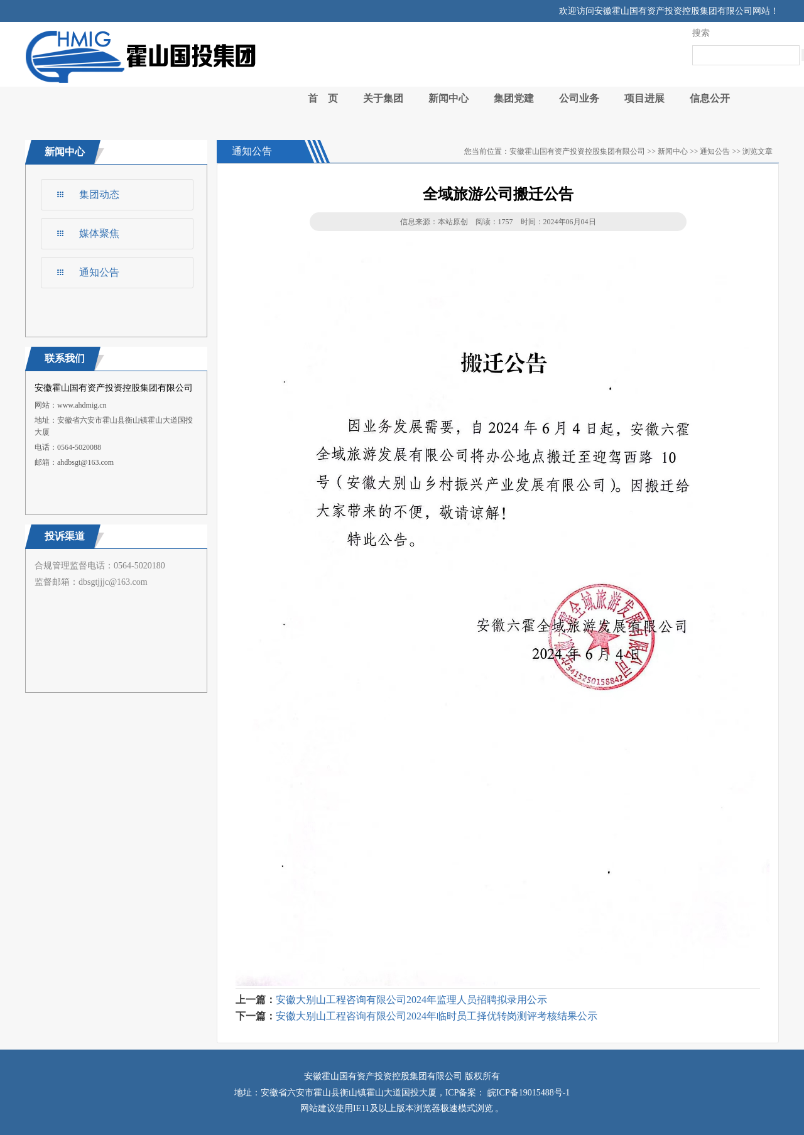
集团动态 (99, 194)
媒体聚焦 (99, 233)
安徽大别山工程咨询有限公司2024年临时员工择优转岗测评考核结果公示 (436, 1016)
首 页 (323, 98)
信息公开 (710, 98)
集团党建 (514, 98)
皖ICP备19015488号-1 (527, 1092)
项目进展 (644, 98)
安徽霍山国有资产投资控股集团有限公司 (577, 151)
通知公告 (99, 272)
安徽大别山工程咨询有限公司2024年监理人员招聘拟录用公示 (411, 999)
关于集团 (383, 98)
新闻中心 (448, 98)
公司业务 (579, 98)
